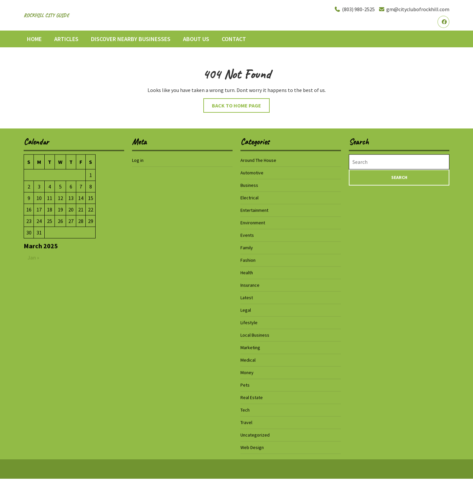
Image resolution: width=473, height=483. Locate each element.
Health (246, 272)
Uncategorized (255, 435)
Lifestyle (249, 322)
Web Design (252, 447)
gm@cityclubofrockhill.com (413, 9)
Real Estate (251, 397)
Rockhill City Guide (46, 15)
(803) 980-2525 (354, 9)
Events (247, 235)
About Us (196, 39)
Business (249, 185)
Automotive (251, 172)
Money (247, 372)
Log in (138, 160)
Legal (245, 310)
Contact (234, 39)
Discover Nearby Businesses (130, 39)
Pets (245, 385)
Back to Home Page (241, 107)
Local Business (254, 335)
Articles (66, 39)
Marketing (250, 347)
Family (246, 247)
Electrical (249, 197)
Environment (252, 222)
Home (34, 39)
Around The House (258, 160)
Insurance (249, 285)
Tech (245, 410)
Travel (246, 422)
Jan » (33, 257)
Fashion (248, 260)
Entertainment (254, 210)
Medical (248, 360)
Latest (246, 297)
